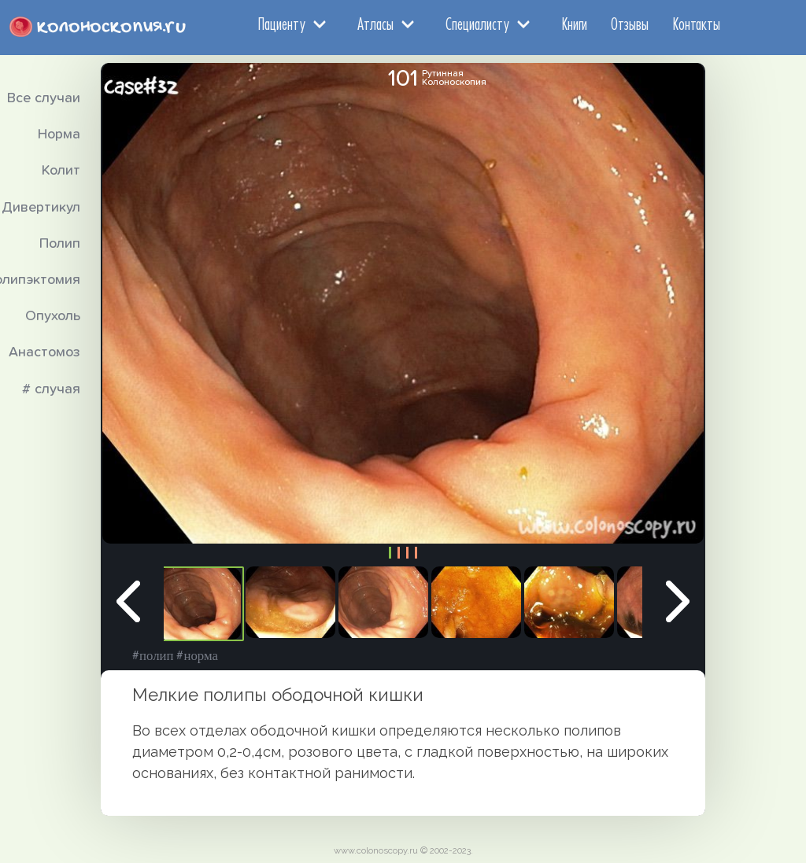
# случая (51, 389)
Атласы (375, 23)
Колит (61, 171)
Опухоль (52, 316)
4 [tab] (416, 553)
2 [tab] (398, 553)
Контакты (696, 23)
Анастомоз (44, 352)
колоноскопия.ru (111, 27)
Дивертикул (41, 208)
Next (678, 604)
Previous (128, 604)
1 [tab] (390, 553)
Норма (59, 134)
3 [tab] (407, 553)
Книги (574, 23)
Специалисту (477, 23)
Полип (59, 244)
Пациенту (281, 23)
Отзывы (630, 23)
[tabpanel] (196, 603)
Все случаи (43, 98)
